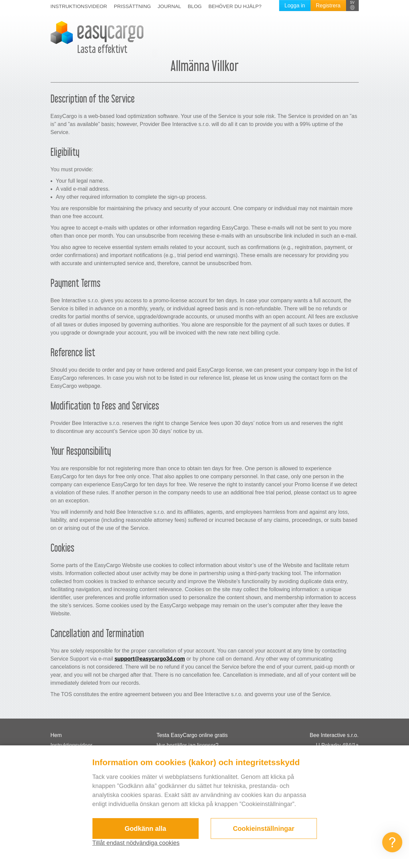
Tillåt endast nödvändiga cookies (136, 843)
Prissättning (132, 6)
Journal (169, 6)
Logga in (294, 5)
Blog (195, 6)
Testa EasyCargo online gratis (192, 735)
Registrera (328, 5)
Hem (56, 735)
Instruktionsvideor (79, 6)
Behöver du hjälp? (234, 6)
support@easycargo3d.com (150, 659)
